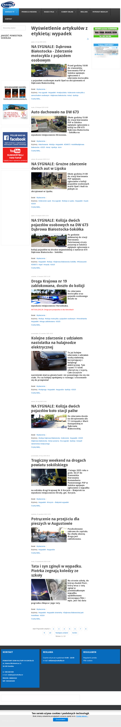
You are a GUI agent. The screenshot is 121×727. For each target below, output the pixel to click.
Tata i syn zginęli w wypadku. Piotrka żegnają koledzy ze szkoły (56, 571)
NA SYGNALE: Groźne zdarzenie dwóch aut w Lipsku (59, 166)
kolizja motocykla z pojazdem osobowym (61, 319)
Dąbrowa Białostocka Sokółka (65, 262)
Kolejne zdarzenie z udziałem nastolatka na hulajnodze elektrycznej (57, 342)
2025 (43, 147)
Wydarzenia (41, 89)
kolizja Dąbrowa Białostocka (49, 438)
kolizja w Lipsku (68, 201)
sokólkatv (35, 615)
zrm (60, 147)
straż (70, 95)
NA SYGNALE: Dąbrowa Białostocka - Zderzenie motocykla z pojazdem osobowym (52, 53)
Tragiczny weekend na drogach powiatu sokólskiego (58, 462)
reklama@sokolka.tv (56, 661)
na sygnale (43, 93)
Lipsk (86, 201)
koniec (74, 633)
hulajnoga (43, 390)
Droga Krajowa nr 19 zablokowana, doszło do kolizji (58, 283)
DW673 (67, 144)
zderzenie (65, 438)
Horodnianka (82, 319)
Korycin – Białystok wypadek (58, 502)
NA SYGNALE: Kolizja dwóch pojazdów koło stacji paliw (55, 408)
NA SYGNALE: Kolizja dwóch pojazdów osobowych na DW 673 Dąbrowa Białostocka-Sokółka (59, 225)
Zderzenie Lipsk (45, 201)
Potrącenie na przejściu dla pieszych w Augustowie (55, 521)
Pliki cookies (87, 661)
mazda (46, 265)
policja (76, 95)
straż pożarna (54, 441)
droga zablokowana (47, 321)
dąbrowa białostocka (58, 95)
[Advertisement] (15, 207)
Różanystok (82, 262)
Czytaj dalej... (36, 99)
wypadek (52, 93)
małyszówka (62, 93)
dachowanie (43, 144)
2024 (42, 615)
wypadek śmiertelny (55, 613)
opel (41, 265)
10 (50, 633)
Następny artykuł (62, 633)
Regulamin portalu (90, 658)
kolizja (52, 144)
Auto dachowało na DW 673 (55, 112)
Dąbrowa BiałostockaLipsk (73, 613)
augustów (60, 390)
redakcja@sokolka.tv (15, 675)
